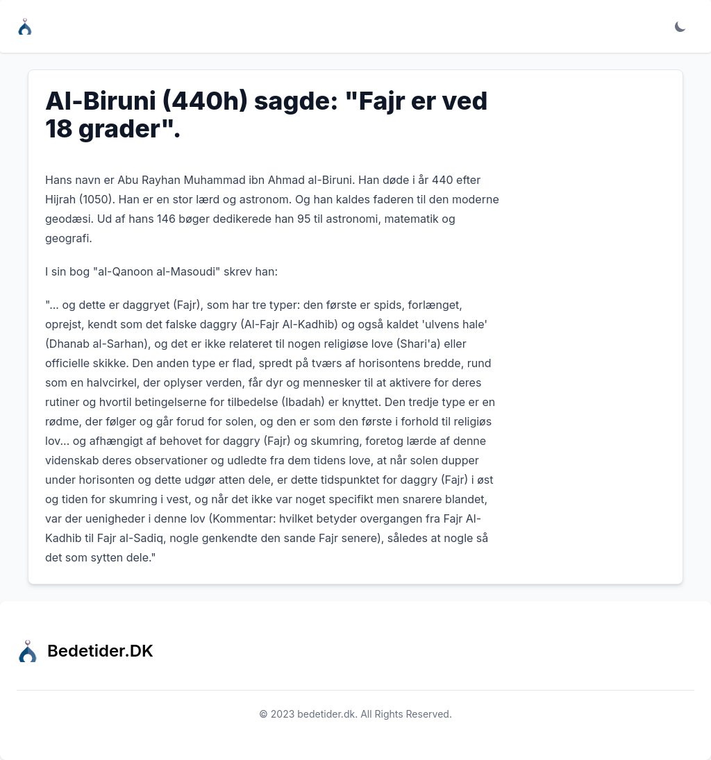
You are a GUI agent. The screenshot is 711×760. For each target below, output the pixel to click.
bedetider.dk (326, 714)
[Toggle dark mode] (680, 26)
